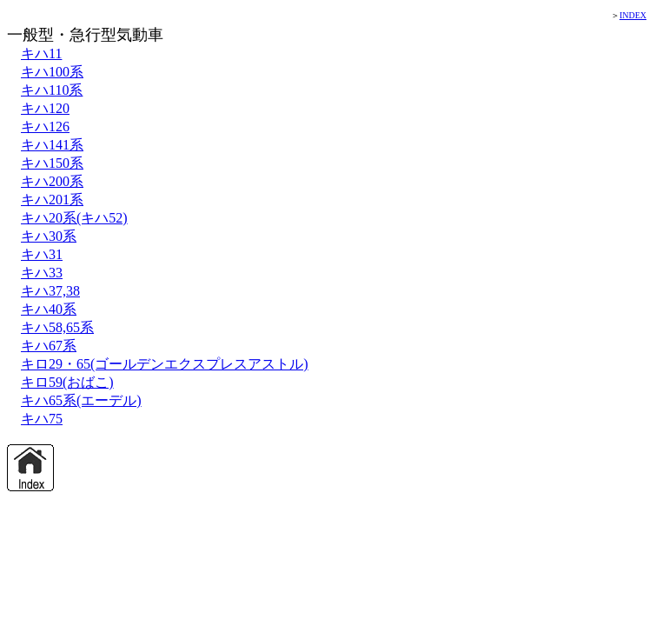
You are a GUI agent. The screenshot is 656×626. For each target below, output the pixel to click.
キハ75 (42, 418)
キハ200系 (52, 181)
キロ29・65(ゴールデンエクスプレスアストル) (164, 363)
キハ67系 (48, 345)
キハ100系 (52, 71)
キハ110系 (52, 90)
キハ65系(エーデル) (81, 400)
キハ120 (45, 108)
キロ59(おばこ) (67, 382)
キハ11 (41, 53)
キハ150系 (52, 163)
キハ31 (42, 254)
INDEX (633, 15)
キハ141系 (52, 144)
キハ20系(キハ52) (74, 217)
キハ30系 (48, 236)
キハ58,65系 (57, 327)
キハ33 (42, 272)
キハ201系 (52, 199)
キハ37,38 (50, 290)
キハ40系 (48, 309)
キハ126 (45, 126)
